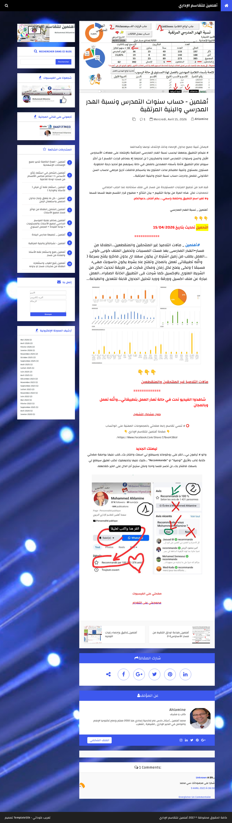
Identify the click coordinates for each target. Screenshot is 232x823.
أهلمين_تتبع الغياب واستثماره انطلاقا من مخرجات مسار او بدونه (46, 264)
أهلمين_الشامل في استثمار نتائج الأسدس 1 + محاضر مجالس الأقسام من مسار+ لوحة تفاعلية (45, 176)
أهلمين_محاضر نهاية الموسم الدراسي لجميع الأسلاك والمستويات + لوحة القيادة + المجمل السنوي (44, 223)
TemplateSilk (22, 817)
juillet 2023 (26, 389)
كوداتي (37, 817)
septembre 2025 (28, 361)
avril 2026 (25, 343)
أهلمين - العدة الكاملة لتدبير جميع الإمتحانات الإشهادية (46, 163)
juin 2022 (25, 396)
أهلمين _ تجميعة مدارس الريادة (47, 235)
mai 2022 (25, 400)
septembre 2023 (28, 386)
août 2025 (25, 364)
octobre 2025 (27, 357)
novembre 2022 (28, 393)
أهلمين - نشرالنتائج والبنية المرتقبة (45, 244)
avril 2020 (25, 411)
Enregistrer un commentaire (195, 796)
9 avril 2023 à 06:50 (203, 787)
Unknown (201, 777)
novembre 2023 (28, 382)
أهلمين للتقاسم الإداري (198, 5)
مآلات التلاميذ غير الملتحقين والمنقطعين (174, 381)
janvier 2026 (26, 350)
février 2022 (26, 403)
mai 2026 (25, 340)
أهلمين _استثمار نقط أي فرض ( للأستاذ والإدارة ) (47, 188)
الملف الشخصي (100, 739)
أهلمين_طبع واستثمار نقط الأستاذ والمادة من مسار (46, 253)
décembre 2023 (28, 379)
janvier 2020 (26, 414)
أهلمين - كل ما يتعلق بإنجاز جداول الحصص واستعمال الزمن (46, 200)
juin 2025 (25, 372)
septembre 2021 (28, 407)
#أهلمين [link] (192, 245)
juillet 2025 (26, 368)
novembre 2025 (28, 354)
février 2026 (26, 347)
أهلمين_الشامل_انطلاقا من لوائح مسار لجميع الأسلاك (46, 211)
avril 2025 (25, 375)
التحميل (202, 227)
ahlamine (201, 119)
